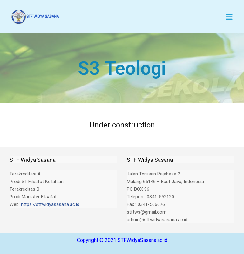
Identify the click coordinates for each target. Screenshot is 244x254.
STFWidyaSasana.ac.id (142, 240)
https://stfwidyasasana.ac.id (50, 204)
